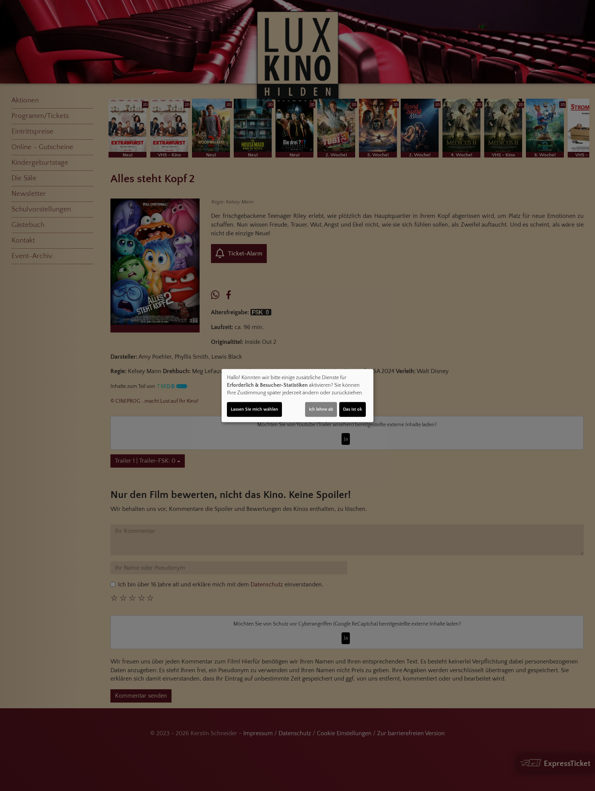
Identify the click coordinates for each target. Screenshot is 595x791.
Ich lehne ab (321, 409)
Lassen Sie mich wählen (254, 409)
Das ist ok (352, 409)
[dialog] (297, 395)
